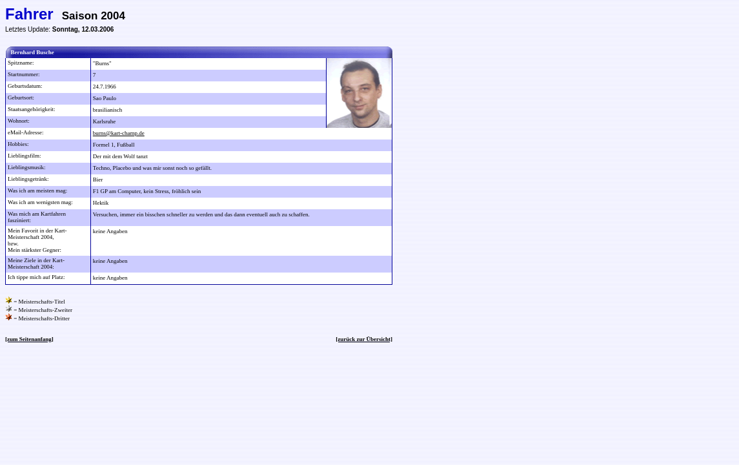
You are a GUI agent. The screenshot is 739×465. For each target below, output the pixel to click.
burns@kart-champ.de (119, 133)
